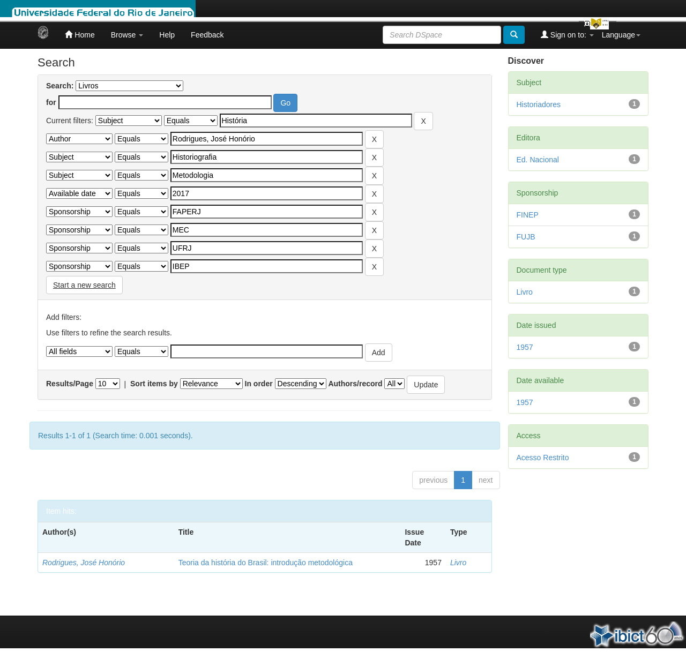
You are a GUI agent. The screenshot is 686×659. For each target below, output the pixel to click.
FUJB (526, 237)
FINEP (528, 215)
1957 (525, 347)
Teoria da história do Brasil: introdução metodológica (265, 562)
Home (79, 34)
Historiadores (539, 104)
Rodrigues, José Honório (83, 562)
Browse (127, 35)
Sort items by (154, 383)
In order (259, 383)
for (51, 102)
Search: (59, 85)
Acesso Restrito (543, 457)
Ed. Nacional (538, 159)
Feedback (207, 35)
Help (167, 35)
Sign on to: (567, 34)
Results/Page (69, 383)
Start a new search (84, 285)
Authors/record (355, 383)
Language (621, 35)
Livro (458, 562)
